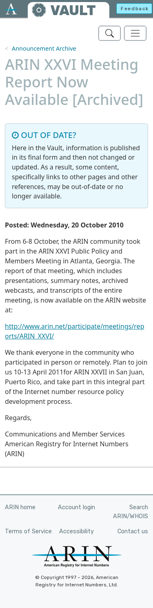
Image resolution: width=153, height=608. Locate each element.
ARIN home (20, 507)
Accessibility (76, 531)
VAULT (73, 10)
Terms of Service (28, 531)
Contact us (133, 531)
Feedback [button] (135, 8)
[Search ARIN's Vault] (109, 33)
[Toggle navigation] (135, 33)
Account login (76, 507)
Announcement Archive (44, 48)
